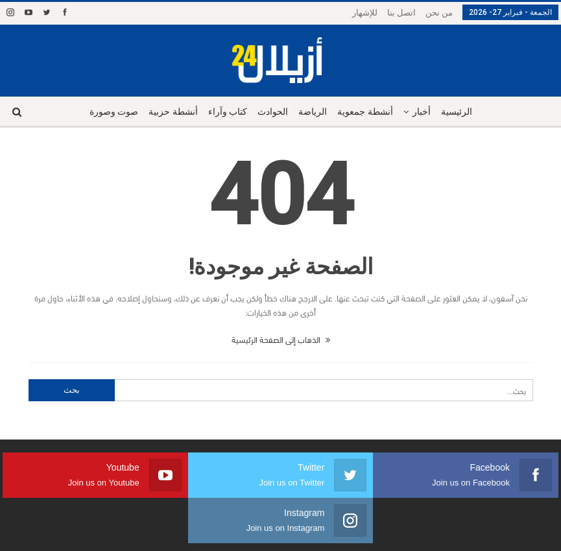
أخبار (426, 112)
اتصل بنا (401, 13)
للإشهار (364, 13)
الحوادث (272, 112)
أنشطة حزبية (168, 112)
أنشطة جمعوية (368, 112)
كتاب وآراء (225, 112)
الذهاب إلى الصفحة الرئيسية (281, 339)
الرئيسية (463, 112)
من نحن (439, 13)
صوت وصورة (107, 112)
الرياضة (314, 112)
